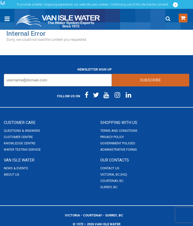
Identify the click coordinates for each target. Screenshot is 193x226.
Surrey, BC (108, 187)
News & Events (16, 168)
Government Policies (117, 143)
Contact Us (109, 168)
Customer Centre (18, 137)
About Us (11, 174)
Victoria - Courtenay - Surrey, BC (94, 215)
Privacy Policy (112, 137)
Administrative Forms (118, 149)
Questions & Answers (22, 131)
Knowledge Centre (19, 143)
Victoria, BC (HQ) (113, 174)
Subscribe (150, 80)
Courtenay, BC (111, 181)
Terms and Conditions (118, 131)
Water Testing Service (22, 149)
